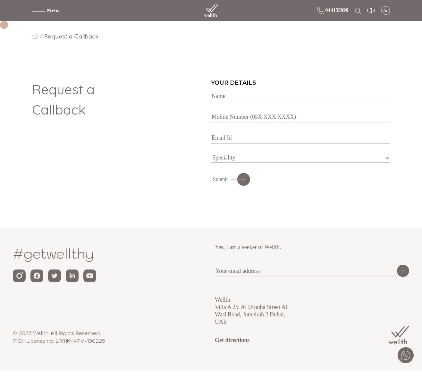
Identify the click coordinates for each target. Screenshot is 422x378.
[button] (46, 10)
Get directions (232, 340)
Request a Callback (71, 36)
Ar (385, 10)
